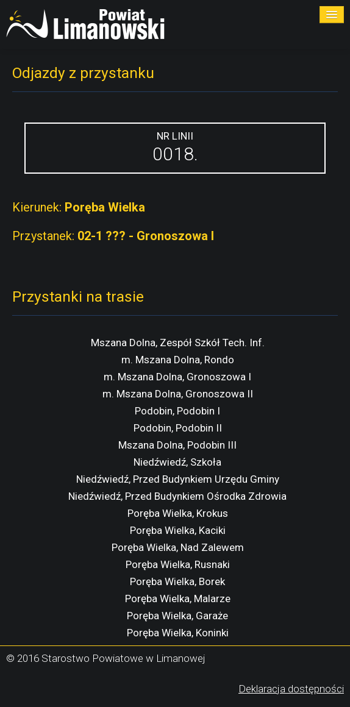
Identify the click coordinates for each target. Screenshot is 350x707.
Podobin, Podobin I (177, 411)
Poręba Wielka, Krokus (177, 513)
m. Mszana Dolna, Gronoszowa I (177, 377)
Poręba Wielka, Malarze (177, 598)
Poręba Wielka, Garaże (177, 615)
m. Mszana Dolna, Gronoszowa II (177, 394)
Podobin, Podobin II (178, 428)
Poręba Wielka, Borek (177, 581)
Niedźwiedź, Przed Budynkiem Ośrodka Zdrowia (177, 496)
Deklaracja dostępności (291, 689)
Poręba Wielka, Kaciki (178, 530)
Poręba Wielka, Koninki (178, 633)
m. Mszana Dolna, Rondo (177, 360)
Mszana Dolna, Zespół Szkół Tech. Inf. (178, 342)
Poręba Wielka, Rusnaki (178, 564)
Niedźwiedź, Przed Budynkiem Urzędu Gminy (177, 479)
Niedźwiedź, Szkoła (177, 462)
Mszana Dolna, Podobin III (177, 445)
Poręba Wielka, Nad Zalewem (178, 547)
